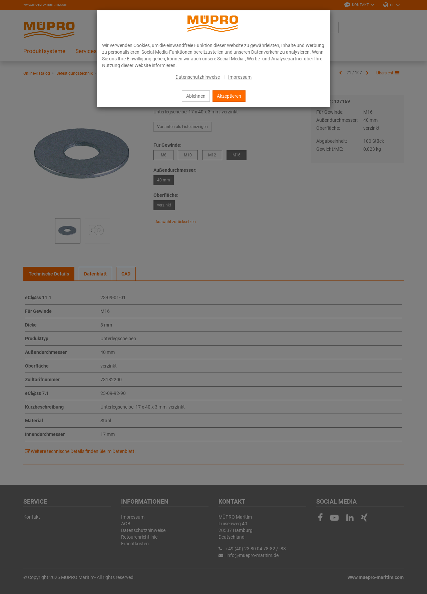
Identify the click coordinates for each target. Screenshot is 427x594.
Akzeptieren (229, 96)
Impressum (240, 77)
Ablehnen (195, 96)
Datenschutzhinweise (197, 77)
